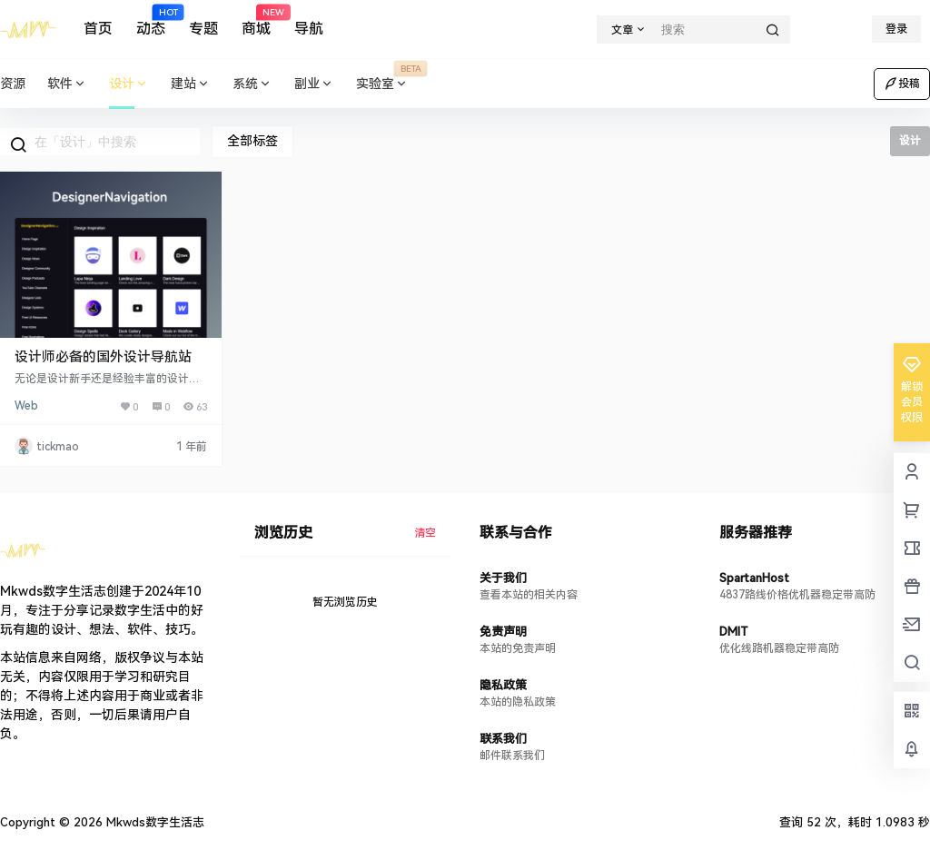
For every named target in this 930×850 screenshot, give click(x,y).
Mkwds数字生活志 (153, 822)
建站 (191, 84)
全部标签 (252, 140)
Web (26, 406)
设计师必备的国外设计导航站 (103, 357)
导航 (308, 28)
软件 (67, 84)
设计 (129, 84)
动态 (150, 21)
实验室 (388, 84)
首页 (98, 28)
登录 (896, 29)
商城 (256, 21)
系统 (252, 84)
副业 (314, 84)
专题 (203, 28)
